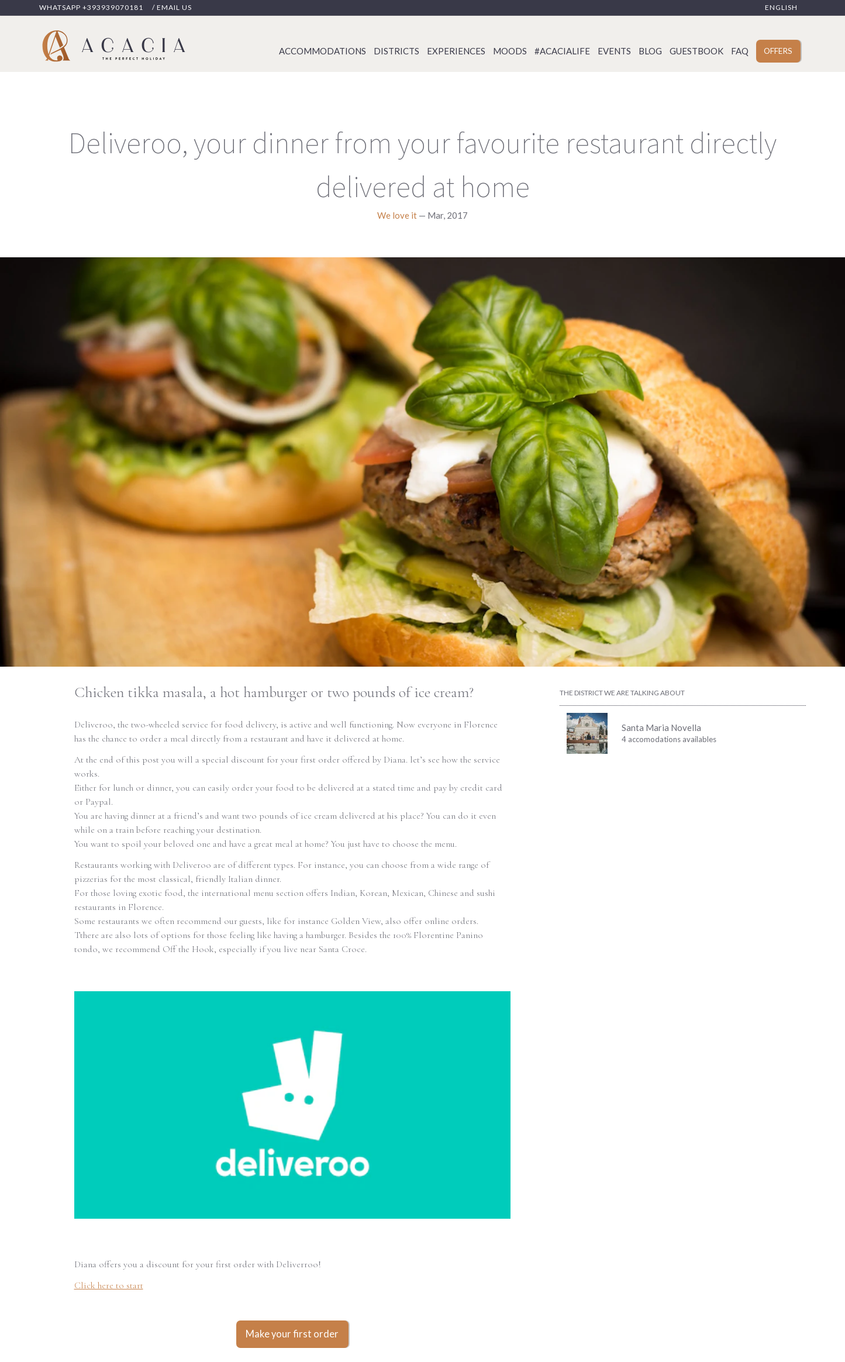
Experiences (456, 51)
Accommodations (322, 51)
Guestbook (696, 51)
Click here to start (108, 1285)
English (781, 7)
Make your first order (292, 1334)
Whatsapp (91, 7)
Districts (396, 51)
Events (614, 51)
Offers (778, 51)
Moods (510, 51)
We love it (397, 215)
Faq (740, 51)
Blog (650, 51)
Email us (174, 7)
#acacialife (562, 51)
